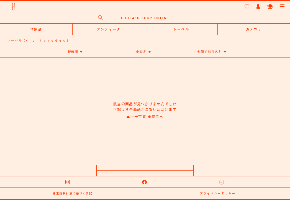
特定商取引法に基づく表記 (73, 193)
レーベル (14, 40)
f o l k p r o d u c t (49, 40)
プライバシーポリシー (218, 193)
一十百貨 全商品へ (144, 116)
